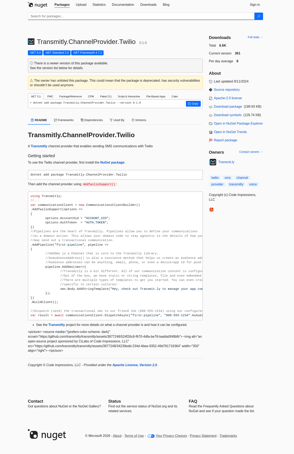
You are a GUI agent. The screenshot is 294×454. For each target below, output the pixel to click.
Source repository (227, 89)
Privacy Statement (203, 435)
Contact (35, 401)
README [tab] (39, 120)
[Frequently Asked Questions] (193, 401)
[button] (193, 104)
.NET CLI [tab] (35, 96)
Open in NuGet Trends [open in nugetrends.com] (230, 132)
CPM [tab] (91, 96)
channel (242, 177)
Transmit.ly (226, 162)
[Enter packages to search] (141, 16)
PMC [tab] (50, 96)
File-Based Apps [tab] (155, 96)
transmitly (236, 184)
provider (217, 184)
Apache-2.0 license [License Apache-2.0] (228, 98)
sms (228, 177)
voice (253, 184)
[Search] (258, 16)
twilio (215, 177)
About (117, 435)
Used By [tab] (117, 120)
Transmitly (39, 146)
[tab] (62, 4)
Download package (228, 106)
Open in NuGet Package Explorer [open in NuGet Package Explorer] (238, 123)
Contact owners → (251, 151)
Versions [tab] (138, 120)
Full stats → (255, 37)
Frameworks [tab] (64, 120)
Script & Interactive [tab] (129, 96)
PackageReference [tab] (70, 96)
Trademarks (228, 435)
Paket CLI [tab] (106, 96)
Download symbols (228, 115)
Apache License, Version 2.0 (134, 365)
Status (114, 401)
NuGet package (112, 162)
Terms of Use (134, 435)
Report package (225, 140)
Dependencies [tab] (92, 120)
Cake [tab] (175, 96)
